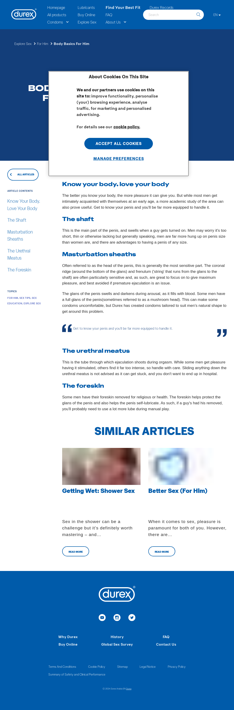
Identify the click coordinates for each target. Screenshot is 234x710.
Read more (76, 551)
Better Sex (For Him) (177, 490)
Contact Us (166, 644)
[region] (118, 123)
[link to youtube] (102, 618)
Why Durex (68, 636)
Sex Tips (24, 297)
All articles (25, 174)
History (117, 636)
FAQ (166, 636)
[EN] (217, 14)
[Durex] (24, 14)
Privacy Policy (177, 666)
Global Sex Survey (117, 644)
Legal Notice (148, 666)
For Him (42, 43)
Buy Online (67, 644)
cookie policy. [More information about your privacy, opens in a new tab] (126, 126)
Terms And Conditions (62, 666)
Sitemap (122, 666)
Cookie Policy (96, 666)
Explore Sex (23, 43)
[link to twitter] (132, 618)
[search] (198, 14)
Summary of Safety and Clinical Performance (76, 674)
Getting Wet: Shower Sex (98, 490)
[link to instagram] (117, 618)
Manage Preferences (118, 158)
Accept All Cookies (119, 143)
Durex (128, 688)
